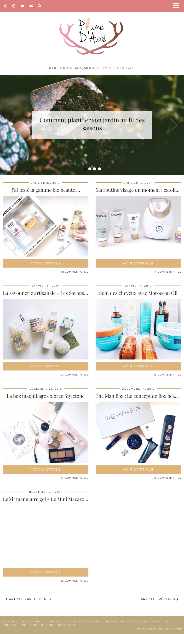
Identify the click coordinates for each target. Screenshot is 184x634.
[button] (177, 6)
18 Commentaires (74, 271)
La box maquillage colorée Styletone (46, 396)
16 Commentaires (167, 374)
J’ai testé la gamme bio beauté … (46, 189)
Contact (54, 621)
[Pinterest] (14, 6)
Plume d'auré (28, 621)
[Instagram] (5, 6)
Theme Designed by (158, 628)
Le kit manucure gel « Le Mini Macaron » (47, 499)
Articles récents (159, 599)
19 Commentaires (167, 477)
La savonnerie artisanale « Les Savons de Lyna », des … (62, 293)
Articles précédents (28, 599)
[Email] (31, 6)
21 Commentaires (74, 374)
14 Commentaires (167, 271)
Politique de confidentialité (49, 625)
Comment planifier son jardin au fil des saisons (92, 124)
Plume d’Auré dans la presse (133, 621)
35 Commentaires (74, 580)
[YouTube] (23, 6)
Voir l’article (45, 263)
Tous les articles (84, 621)
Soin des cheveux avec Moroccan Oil (138, 293)
